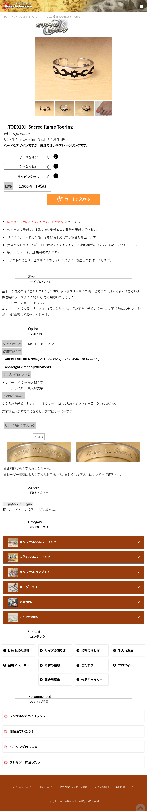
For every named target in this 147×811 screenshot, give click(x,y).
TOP (6, 16)
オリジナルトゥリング (25, 16)
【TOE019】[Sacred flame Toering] (62, 16)
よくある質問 (102, 787)
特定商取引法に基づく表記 (73, 787)
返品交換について (124, 787)
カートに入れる (73, 199)
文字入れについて (89, 474)
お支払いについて (22, 787)
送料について (45, 787)
